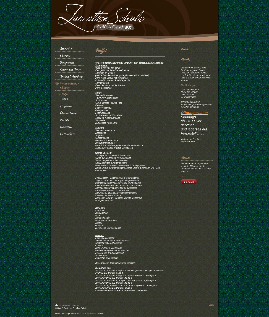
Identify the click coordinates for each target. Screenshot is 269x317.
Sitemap (75, 305)
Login (211, 305)
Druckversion (63, 305)
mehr (183, 176)
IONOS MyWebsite (88, 314)
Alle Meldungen (188, 85)
